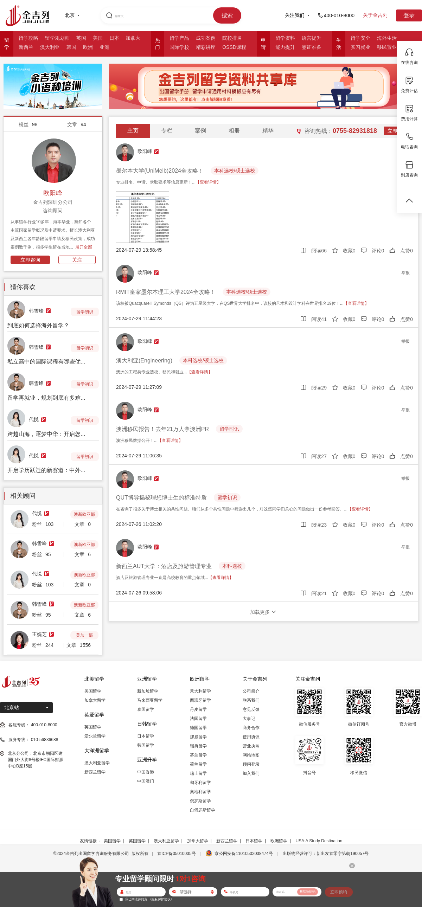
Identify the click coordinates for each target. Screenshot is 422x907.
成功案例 (206, 38)
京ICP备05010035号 (176, 853)
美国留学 (92, 691)
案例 (200, 131)
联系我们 (251, 700)
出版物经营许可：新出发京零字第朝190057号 (326, 853)
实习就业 (360, 47)
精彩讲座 (206, 47)
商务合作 (251, 727)
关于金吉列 (375, 15)
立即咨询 (30, 260)
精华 (268, 131)
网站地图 (251, 755)
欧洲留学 (278, 840)
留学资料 (285, 38)
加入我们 (251, 773)
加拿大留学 (95, 700)
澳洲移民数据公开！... (149, 440)
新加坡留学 (147, 691)
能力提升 (285, 47)
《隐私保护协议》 (161, 899)
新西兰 (26, 47)
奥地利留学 (200, 791)
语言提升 (311, 38)
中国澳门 (145, 781)
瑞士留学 (198, 773)
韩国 (71, 47)
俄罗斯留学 (200, 800)
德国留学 (198, 727)
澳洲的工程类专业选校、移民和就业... (164, 371)
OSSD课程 (234, 47)
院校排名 (232, 38)
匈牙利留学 (200, 782)
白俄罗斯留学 (202, 810)
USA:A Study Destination (319, 840)
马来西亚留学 (149, 700)
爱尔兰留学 (95, 736)
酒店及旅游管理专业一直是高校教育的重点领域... (175, 577)
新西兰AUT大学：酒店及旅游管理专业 (164, 566)
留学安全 (360, 38)
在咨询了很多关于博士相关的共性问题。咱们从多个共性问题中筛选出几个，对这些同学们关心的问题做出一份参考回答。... (244, 509)
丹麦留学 (198, 709)
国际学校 (179, 47)
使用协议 (251, 736)
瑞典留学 (198, 746)
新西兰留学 (95, 772)
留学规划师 (57, 38)
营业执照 (251, 746)
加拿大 (133, 38)
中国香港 (145, 772)
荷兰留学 (198, 764)
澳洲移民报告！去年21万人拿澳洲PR (162, 429)
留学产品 (179, 38)
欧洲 (88, 47)
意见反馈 (251, 709)
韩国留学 (145, 745)
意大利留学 (200, 691)
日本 (114, 38)
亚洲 (104, 47)
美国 (98, 38)
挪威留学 (198, 736)
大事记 (249, 718)
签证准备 (311, 47)
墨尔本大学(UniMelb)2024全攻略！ (160, 171)
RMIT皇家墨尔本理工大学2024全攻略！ (166, 292)
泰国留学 (145, 709)
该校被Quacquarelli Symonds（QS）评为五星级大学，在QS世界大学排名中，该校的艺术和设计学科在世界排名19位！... (242, 303)
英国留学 (92, 727)
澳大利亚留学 (97, 762)
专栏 (166, 131)
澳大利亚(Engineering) (144, 361)
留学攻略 (28, 38)
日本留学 (145, 736)
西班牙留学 (200, 700)
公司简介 (251, 691)
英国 (81, 38)
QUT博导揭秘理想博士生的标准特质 (161, 498)
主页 (133, 131)
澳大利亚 (50, 47)
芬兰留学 (198, 755)
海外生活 (387, 38)
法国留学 (198, 718)
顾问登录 (251, 764)
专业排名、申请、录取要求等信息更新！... (168, 182)
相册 (234, 131)
